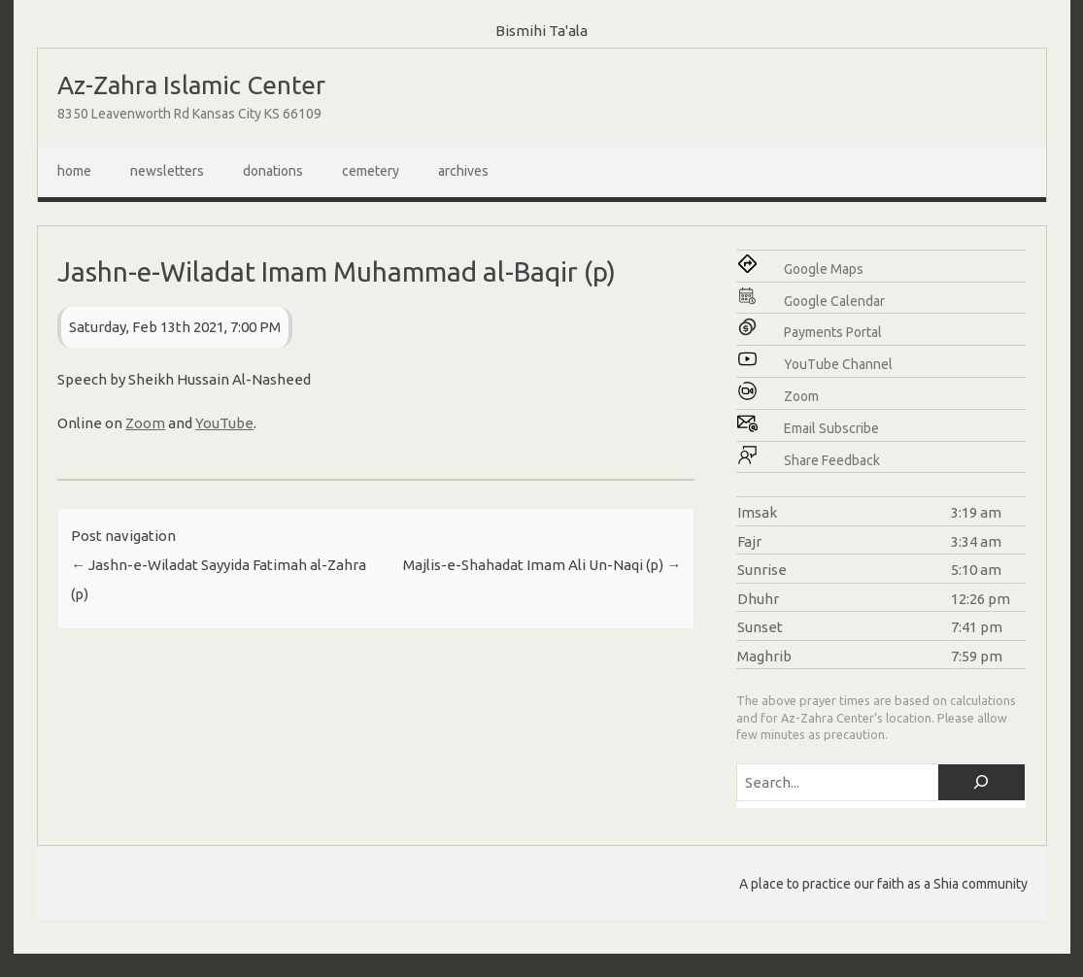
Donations (273, 171)
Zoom (145, 423)
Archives (463, 171)
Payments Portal (833, 332)
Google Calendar (834, 301)
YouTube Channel (838, 364)
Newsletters (167, 171)
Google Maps (823, 269)
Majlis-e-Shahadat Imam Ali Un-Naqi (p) (542, 564)
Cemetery (370, 171)
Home (74, 171)
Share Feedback (832, 460)
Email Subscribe (831, 428)
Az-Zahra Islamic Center (191, 85)
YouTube (224, 423)
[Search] (981, 782)
